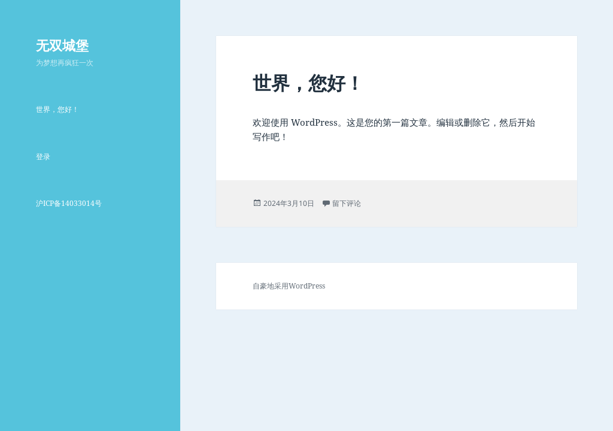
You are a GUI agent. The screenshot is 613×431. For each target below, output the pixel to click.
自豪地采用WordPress (289, 286)
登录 (43, 156)
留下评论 (346, 203)
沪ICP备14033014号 (69, 203)
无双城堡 (62, 45)
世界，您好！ (57, 109)
